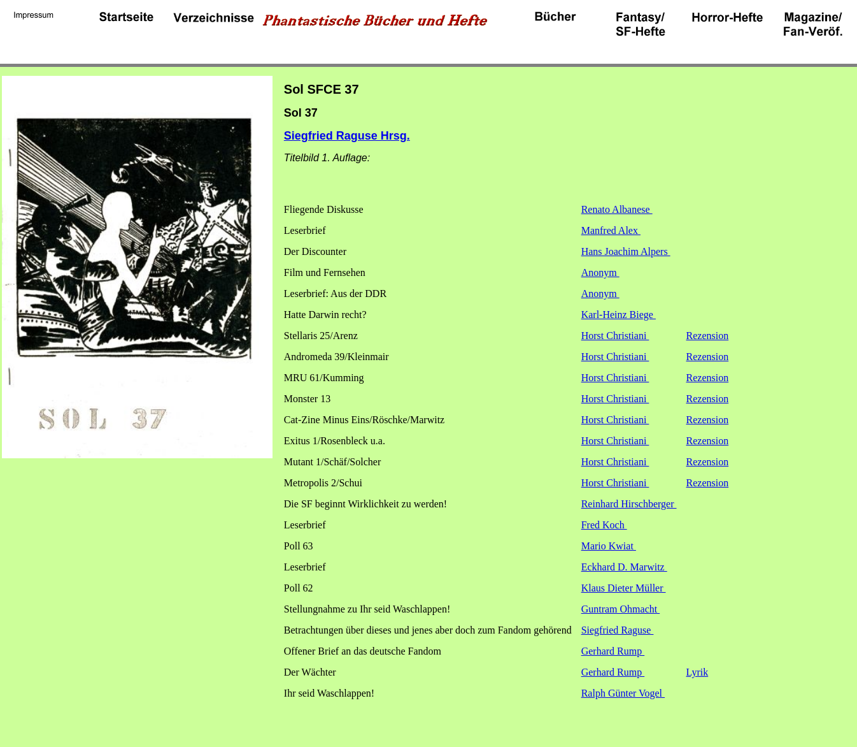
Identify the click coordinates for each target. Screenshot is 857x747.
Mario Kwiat (608, 545)
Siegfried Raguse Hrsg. (347, 135)
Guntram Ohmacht (620, 609)
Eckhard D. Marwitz (624, 567)
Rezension (707, 335)
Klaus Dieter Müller (623, 588)
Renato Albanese (617, 209)
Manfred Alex (611, 230)
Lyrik (697, 672)
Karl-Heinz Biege (618, 314)
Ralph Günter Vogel (623, 693)
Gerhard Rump (613, 651)
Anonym (600, 272)
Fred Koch (604, 524)
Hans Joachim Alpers (625, 251)
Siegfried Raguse (617, 630)
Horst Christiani (615, 335)
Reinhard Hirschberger (629, 503)
